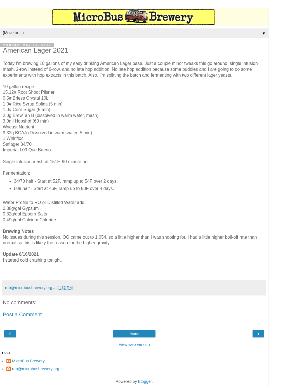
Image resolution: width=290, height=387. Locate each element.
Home (134, 334)
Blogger (145, 381)
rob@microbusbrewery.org (35, 369)
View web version (134, 344)
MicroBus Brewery (28, 361)
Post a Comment (22, 314)
